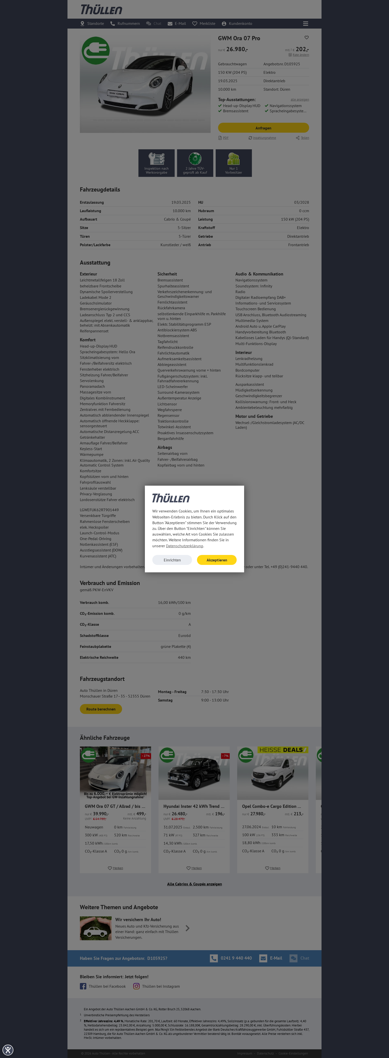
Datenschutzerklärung (184, 545)
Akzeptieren (217, 559)
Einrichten (172, 559)
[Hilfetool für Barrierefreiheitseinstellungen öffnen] (7, 1050)
